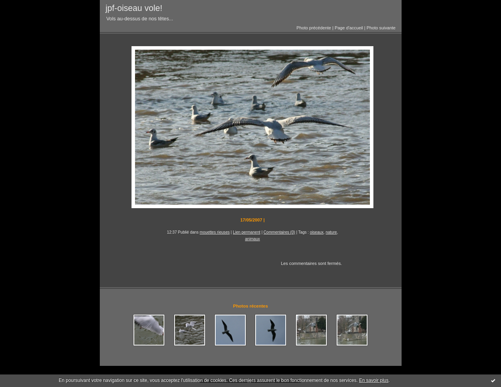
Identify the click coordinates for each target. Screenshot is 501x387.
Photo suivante (380, 27)
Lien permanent (246, 232)
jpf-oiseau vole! (134, 8)
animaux (252, 239)
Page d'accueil (349, 27)
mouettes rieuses (215, 232)
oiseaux (317, 232)
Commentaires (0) (279, 232)
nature (331, 232)
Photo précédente (313, 27)
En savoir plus (373, 380)
